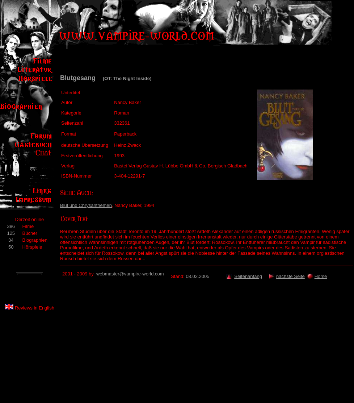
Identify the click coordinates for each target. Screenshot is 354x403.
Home (321, 276)
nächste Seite (290, 276)
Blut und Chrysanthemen (86, 205)
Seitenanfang (248, 276)
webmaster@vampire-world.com (130, 274)
